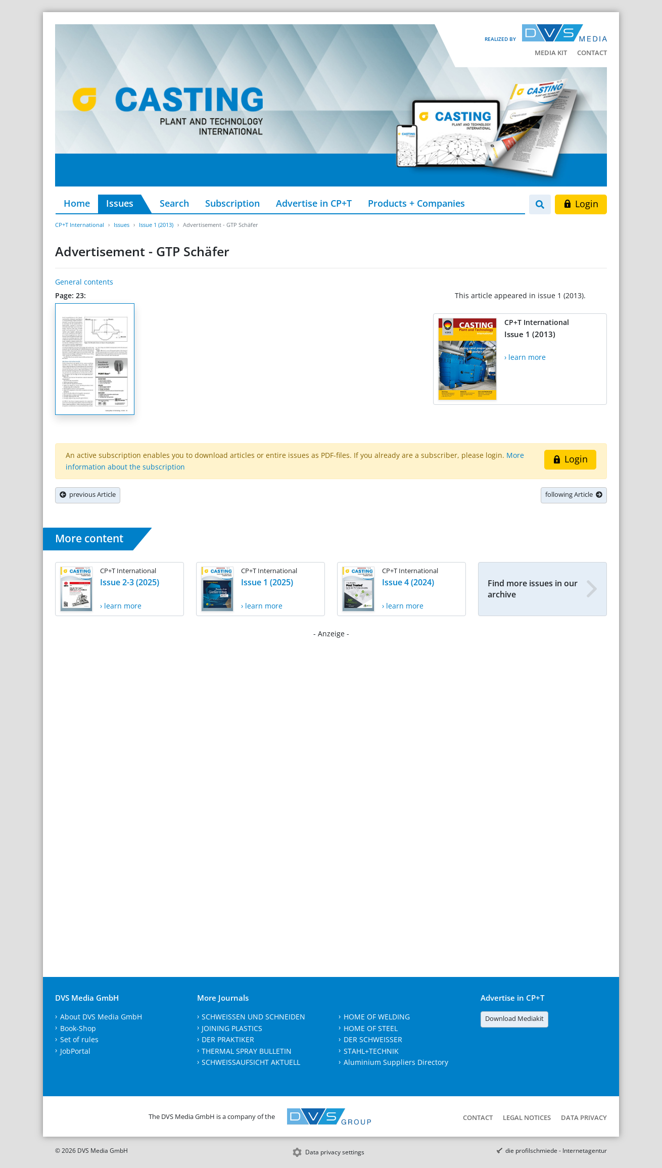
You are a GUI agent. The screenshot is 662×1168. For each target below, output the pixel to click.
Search (174, 203)
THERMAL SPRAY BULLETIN (247, 1051)
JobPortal (75, 1051)
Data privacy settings (334, 1152)
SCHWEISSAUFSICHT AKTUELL (251, 1062)
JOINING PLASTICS (232, 1028)
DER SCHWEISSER (373, 1039)
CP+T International (79, 224)
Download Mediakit (514, 1018)
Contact (592, 52)
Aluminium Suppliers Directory (396, 1062)
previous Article (88, 494)
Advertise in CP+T (314, 203)
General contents (84, 282)
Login (580, 204)
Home (77, 203)
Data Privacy (584, 1117)
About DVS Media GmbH (101, 1016)
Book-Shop (78, 1028)
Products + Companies (416, 203)
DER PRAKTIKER (228, 1039)
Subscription (232, 203)
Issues (119, 203)
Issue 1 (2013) (156, 224)
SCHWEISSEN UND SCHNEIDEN (253, 1016)
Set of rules (79, 1039)
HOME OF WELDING (377, 1016)
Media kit (551, 52)
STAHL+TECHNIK (371, 1051)
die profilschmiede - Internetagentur (556, 1150)
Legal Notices (527, 1117)
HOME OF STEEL (371, 1028)
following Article (573, 494)
